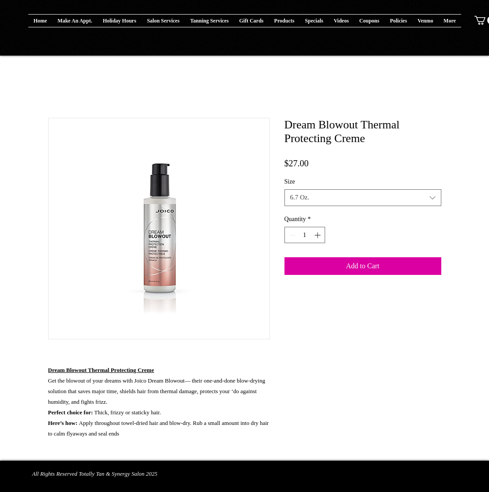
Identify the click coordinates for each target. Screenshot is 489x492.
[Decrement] (291, 235)
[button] (284, 21)
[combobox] (362, 197)
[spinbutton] (305, 235)
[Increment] (318, 235)
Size (289, 181)
